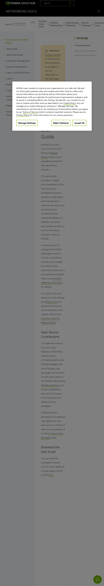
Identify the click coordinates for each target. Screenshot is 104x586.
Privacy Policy (22, 115)
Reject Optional (61, 123)
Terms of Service (30, 112)
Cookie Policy (69, 103)
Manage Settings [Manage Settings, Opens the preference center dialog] (27, 123)
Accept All (79, 123)
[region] (52, 106)
